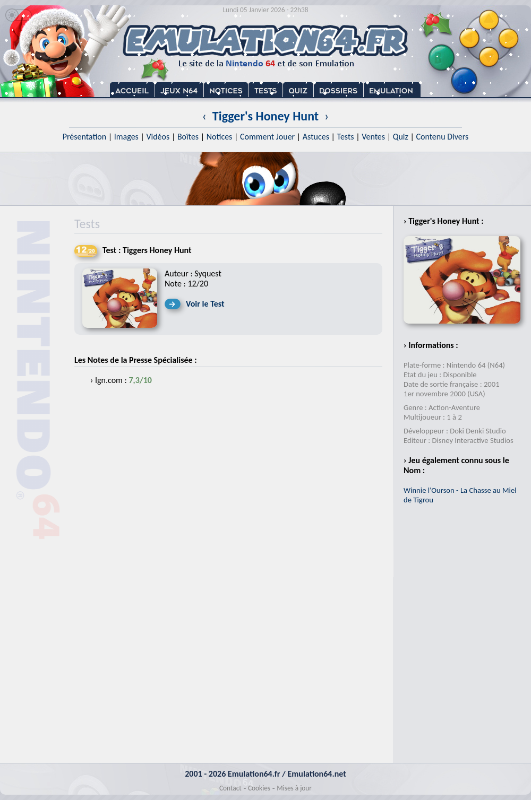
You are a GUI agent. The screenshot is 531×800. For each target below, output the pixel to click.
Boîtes (188, 137)
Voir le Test (205, 304)
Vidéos (157, 137)
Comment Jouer (267, 137)
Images (126, 137)
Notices (220, 137)
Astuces (316, 137)
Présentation (85, 137)
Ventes (373, 137)
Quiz (400, 137)
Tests (345, 137)
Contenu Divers (442, 137)
